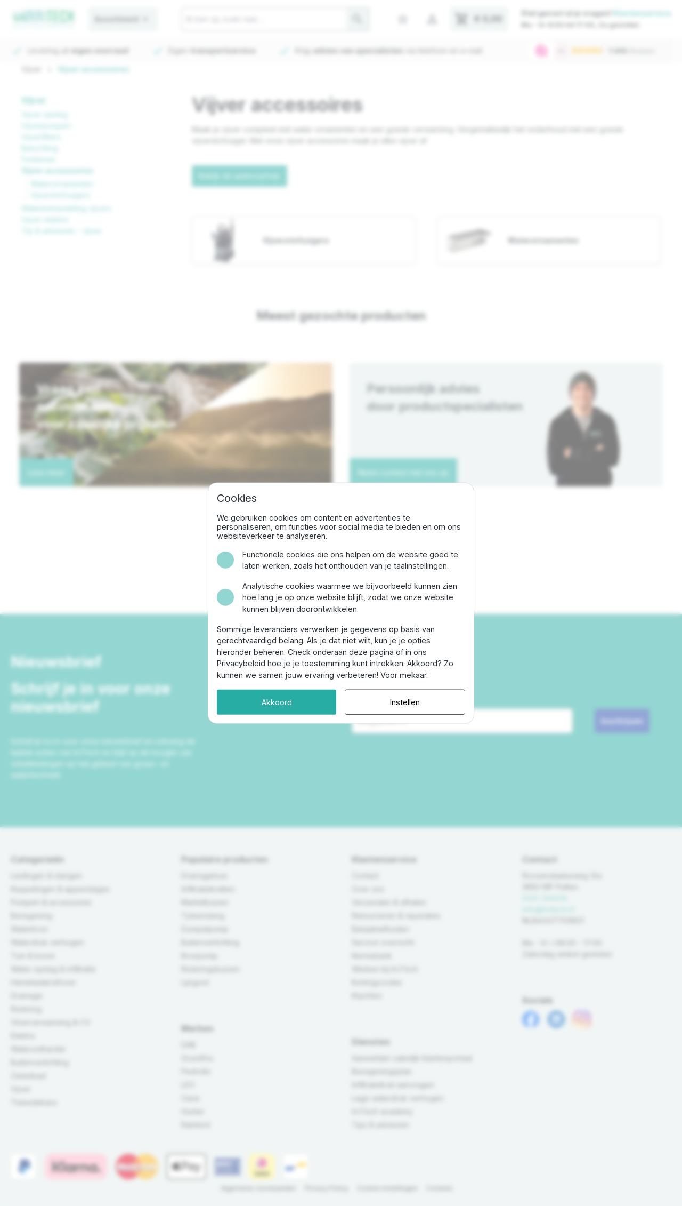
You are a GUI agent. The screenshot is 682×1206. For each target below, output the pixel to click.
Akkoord (277, 701)
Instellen (405, 701)
